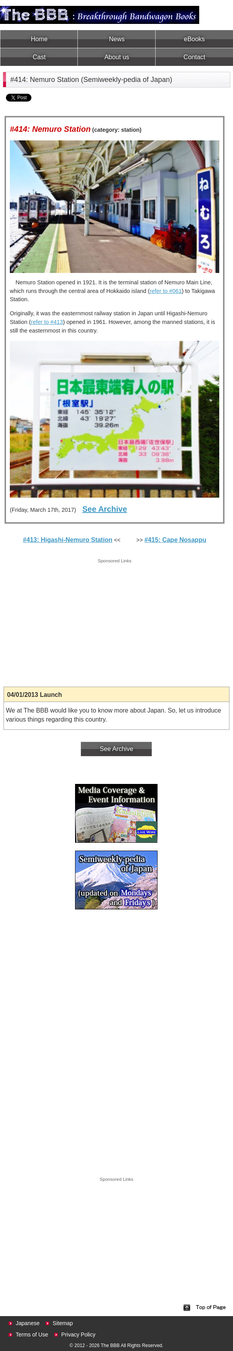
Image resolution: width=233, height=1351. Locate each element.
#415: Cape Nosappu (175, 539)
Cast (39, 57)
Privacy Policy (78, 1334)
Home (39, 39)
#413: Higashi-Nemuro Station (67, 539)
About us (117, 57)
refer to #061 (166, 291)
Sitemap (63, 1323)
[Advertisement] (114, 620)
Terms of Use (32, 1334)
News (117, 39)
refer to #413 (47, 322)
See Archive (105, 509)
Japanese (28, 1323)
